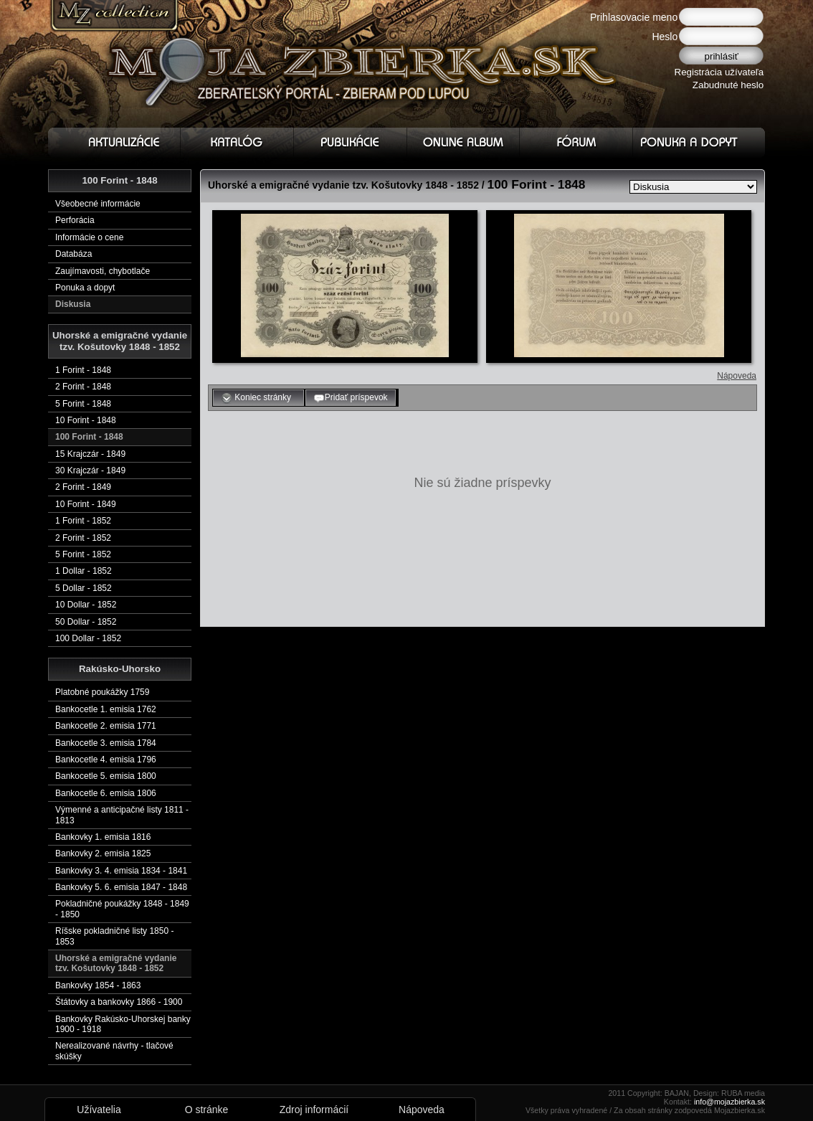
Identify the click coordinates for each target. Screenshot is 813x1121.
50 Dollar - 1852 (85, 622)
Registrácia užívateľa (719, 72)
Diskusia (72, 304)
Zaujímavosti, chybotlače (102, 271)
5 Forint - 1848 (83, 404)
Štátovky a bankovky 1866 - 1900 (118, 1002)
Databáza (73, 254)
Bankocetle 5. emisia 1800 (105, 776)
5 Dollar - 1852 (83, 588)
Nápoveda (736, 376)
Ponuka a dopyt (85, 288)
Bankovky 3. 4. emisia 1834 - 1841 (121, 871)
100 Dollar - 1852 (88, 638)
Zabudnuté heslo (728, 85)
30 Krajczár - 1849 (90, 470)
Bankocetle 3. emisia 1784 (105, 743)
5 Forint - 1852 (83, 554)
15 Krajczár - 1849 (90, 454)
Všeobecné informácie (98, 204)
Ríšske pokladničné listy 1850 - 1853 (114, 936)
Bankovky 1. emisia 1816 (103, 837)
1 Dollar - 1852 (83, 571)
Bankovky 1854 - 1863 (98, 985)
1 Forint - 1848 (83, 370)
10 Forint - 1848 (85, 420)
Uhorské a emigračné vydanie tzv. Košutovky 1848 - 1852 (115, 963)
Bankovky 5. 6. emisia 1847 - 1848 (121, 887)
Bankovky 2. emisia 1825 (103, 853)
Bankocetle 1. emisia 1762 (105, 709)
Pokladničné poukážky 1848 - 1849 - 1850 (122, 909)
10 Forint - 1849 (85, 504)
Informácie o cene (89, 237)
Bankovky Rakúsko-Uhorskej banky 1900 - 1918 (123, 1024)
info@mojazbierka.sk (729, 1101)
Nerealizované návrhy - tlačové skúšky (114, 1051)
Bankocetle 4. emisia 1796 (105, 760)
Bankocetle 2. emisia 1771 (105, 726)
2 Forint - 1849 (83, 487)
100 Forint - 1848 (89, 437)
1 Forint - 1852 (83, 521)
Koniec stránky (258, 398)
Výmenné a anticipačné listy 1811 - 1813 (122, 815)
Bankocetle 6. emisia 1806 (105, 793)
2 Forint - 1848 (83, 387)
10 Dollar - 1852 (85, 605)
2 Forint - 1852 (83, 538)
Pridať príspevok (350, 398)
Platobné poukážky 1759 (102, 692)
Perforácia (75, 220)
